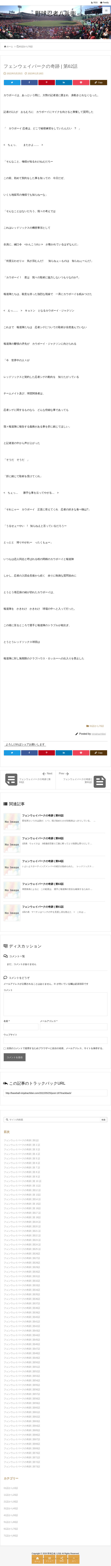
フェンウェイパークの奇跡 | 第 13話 (22, 1194)
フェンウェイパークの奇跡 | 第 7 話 (22, 1167)
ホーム (10, 46)
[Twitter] (12, 82)
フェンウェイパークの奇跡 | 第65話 (43, 815)
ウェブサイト (10, 1034)
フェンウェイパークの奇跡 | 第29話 (22, 1267)
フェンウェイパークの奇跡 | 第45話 (22, 1339)
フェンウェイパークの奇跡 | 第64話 (43, 861)
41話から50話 (11, 1515)
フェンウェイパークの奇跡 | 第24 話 (22, 1244)
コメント (8, 990)
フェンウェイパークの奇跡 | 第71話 (22, 1457)
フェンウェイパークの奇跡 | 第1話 (21, 1140)
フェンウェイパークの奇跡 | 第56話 (22, 1389)
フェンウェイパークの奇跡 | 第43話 (22, 1330)
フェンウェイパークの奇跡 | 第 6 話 (22, 1163)
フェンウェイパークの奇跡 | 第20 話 (22, 1226)
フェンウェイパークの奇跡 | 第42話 (22, 1326)
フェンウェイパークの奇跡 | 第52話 (22, 1371)
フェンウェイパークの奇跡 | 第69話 (22, 1448)
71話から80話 (11, 1535)
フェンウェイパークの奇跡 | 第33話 (22, 1285)
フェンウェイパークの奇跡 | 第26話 (22, 1253)
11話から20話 (11, 1495)
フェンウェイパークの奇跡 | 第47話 (22, 1348)
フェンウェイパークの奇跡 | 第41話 (22, 1321)
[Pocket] (81, 82)
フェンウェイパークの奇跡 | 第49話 (22, 1357)
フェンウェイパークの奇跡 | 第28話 (22, 1262)
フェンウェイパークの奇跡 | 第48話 (22, 1353)
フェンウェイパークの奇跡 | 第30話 (22, 1271)
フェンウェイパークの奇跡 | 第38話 (22, 1308)
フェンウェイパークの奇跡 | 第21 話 (22, 1231)
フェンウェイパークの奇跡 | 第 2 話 (22, 1145)
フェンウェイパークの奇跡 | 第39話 (22, 1312)
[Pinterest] (46, 82)
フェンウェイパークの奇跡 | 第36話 (22, 1299)
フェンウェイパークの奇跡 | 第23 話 (22, 1240)
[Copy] (98, 82)
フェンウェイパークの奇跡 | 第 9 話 (22, 1176)
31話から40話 (11, 1508)
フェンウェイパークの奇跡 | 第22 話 (22, 1235)
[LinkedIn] (64, 82)
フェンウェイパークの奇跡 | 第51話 (22, 1367)
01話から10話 (11, 1488)
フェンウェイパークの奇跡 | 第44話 (22, 1335)
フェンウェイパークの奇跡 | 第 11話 (22, 1185)
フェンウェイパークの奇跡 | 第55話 (22, 1385)
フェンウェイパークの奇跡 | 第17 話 (22, 1213)
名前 (7, 1021)
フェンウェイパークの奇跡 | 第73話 (22, 1466)
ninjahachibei (98, 733)
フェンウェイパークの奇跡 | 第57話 (22, 1394)
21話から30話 (11, 1501)
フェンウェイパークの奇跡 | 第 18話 (22, 1217)
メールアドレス (48, 1021)
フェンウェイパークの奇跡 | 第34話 (22, 1290)
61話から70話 (26, 46)
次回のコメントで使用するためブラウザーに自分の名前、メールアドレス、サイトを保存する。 (55, 1048)
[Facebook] (29, 82)
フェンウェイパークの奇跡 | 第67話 (22, 1439)
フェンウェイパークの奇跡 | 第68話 (43, 838)
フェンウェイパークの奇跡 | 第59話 (22, 1403)
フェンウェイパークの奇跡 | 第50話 (22, 1362)
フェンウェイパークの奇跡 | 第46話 (22, 1344)
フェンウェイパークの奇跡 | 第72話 (22, 1462)
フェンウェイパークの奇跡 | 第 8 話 (22, 1172)
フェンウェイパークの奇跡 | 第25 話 (22, 1249)
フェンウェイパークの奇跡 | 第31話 (22, 1276)
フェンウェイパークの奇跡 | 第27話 (22, 1258)
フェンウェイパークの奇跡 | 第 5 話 (22, 1158)
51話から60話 (11, 1522)
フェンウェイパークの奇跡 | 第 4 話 (22, 1154)
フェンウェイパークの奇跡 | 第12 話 (22, 1190)
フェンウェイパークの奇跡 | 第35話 (22, 1294)
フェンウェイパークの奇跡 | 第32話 (22, 1280)
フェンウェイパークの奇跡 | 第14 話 (22, 1199)
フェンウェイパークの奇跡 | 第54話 (22, 1380)
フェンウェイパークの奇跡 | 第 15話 (22, 1203)
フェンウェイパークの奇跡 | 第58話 (22, 1398)
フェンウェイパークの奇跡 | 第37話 (22, 1303)
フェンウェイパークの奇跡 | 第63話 (43, 884)
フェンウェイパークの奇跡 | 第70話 (22, 1453)
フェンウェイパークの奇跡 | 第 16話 (22, 1208)
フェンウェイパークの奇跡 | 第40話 (22, 1317)
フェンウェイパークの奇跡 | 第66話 (22, 1434)
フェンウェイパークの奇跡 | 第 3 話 (22, 1149)
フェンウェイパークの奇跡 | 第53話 (22, 1376)
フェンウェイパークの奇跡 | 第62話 (22, 1416)
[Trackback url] (55, 1093)
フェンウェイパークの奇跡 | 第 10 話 (22, 1181)
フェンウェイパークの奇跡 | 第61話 (43, 906)
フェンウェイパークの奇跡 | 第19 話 (22, 1222)
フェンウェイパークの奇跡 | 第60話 (22, 1407)
